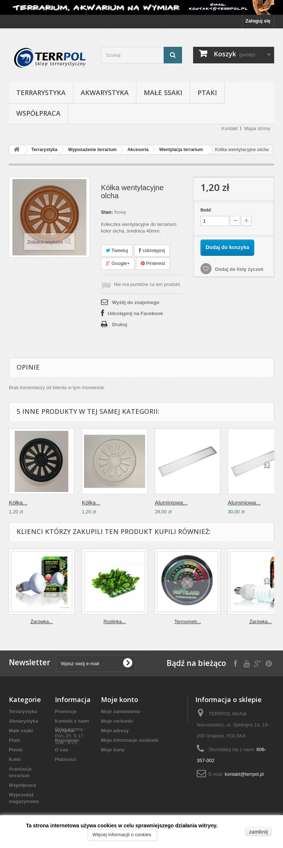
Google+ (118, 263)
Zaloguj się (257, 21)
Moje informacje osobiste (129, 740)
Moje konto (119, 699)
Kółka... (18, 502)
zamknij (258, 832)
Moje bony (113, 750)
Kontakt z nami (72, 721)
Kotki (15, 759)
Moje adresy (115, 730)
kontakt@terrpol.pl (244, 774)
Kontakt (229, 128)
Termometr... (187, 621)
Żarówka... (42, 621)
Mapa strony (257, 128)
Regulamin (67, 740)
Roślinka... (115, 621)
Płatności (65, 759)
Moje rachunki (117, 721)
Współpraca (38, 113)
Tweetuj (117, 250)
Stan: (107, 212)
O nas (61, 750)
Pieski (16, 750)
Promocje (66, 711)
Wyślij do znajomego (135, 302)
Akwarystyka (105, 92)
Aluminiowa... (171, 502)
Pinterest (153, 263)
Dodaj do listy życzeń (238, 269)
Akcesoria (138, 149)
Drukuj (119, 324)
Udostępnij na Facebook (135, 313)
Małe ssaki (163, 92)
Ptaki (207, 92)
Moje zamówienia (120, 711)
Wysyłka (64, 730)
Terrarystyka (41, 92)
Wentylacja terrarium (181, 149)
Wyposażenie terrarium (92, 149)
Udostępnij (152, 250)
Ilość (206, 210)
